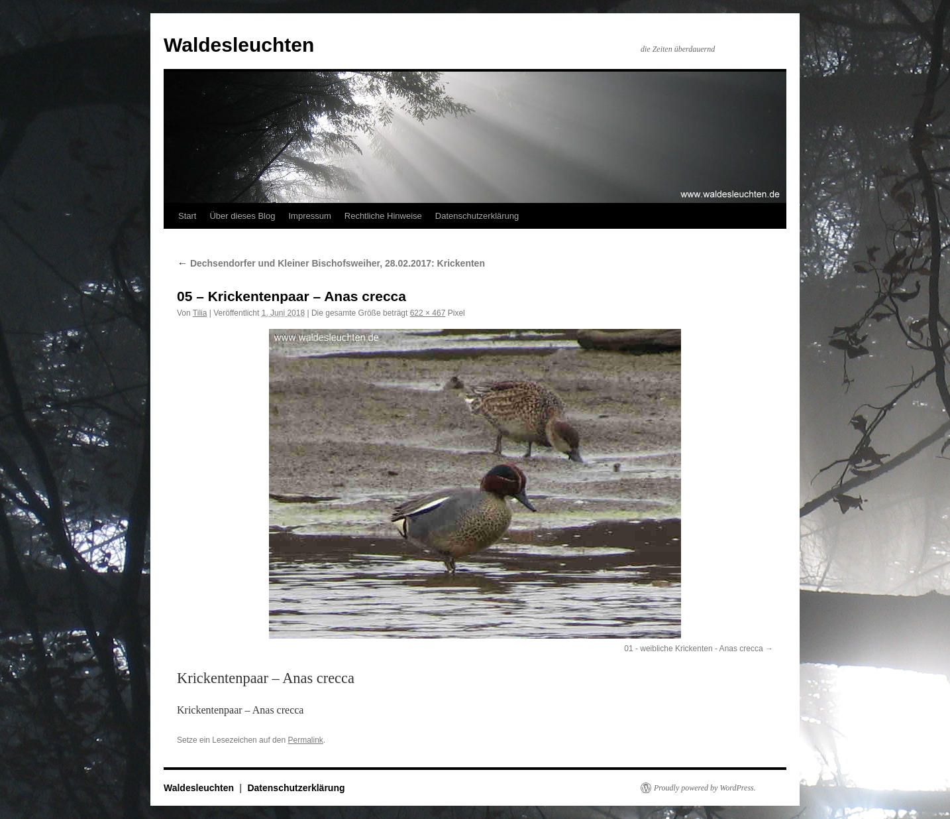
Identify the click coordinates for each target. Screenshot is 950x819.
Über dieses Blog (242, 216)
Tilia (200, 313)
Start (187, 216)
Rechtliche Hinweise (383, 216)
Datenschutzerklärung (477, 216)
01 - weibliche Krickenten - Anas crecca (693, 648)
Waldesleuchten (239, 45)
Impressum (309, 216)
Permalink (305, 740)
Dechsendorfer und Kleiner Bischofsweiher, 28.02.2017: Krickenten (331, 263)
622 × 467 (428, 313)
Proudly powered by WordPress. (705, 787)
